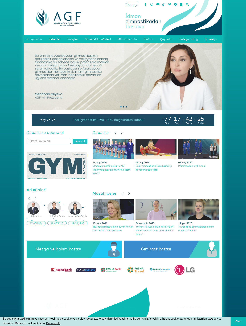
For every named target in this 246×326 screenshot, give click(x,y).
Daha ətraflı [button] (53, 323)
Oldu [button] (238, 321)
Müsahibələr (105, 193)
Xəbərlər (101, 133)
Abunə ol (80, 141)
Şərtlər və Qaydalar (189, 312)
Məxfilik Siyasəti (189, 316)
